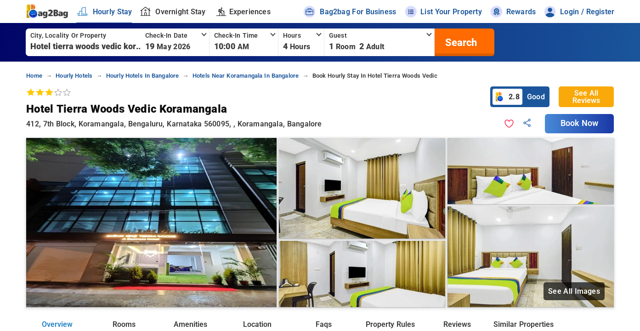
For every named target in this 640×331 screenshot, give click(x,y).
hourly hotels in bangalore (142, 75)
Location (257, 324)
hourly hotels (74, 75)
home (34, 75)
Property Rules (390, 324)
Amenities (190, 324)
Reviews (457, 324)
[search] (459, 42)
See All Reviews (586, 97)
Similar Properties (523, 324)
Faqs (324, 324)
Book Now (579, 123)
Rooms (124, 324)
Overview (57, 324)
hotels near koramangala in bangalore (246, 75)
